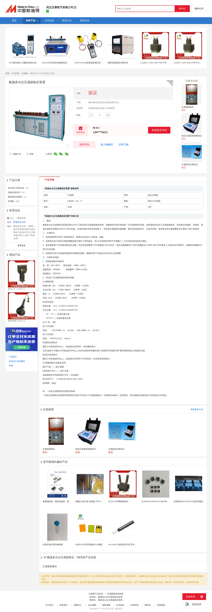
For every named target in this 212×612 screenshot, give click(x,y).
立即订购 (123, 144)
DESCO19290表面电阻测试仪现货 (90, 63)
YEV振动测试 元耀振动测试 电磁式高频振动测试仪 (32, 63)
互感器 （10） (14, 201)
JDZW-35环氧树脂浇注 (118, 501)
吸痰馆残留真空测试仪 (118, 63)
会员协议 (120, 605)
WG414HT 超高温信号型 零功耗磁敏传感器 (127, 544)
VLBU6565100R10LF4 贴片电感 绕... (157, 501)
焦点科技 (110, 608)
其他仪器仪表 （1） (17, 192)
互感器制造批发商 (115, 594)
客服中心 (78, 605)
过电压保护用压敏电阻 (53, 544)
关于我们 (49, 605)
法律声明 (134, 605)
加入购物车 (107, 144)
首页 (7, 73)
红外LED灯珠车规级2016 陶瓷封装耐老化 (93, 544)
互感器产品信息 (96, 594)
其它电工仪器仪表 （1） (19, 188)
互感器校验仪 (188, 107)
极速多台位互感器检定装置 (110, 597)
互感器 (25, 73)
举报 (29, 154)
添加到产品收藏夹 (17, 361)
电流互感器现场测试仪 (192, 136)
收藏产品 (15, 154)
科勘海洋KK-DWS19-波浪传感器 (188, 501)
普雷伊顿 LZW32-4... (17, 321)
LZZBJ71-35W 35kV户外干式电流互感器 (158, 63)
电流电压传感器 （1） (18, 197)
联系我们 (64, 605)
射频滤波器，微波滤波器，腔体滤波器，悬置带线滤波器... (69, 501)
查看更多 (21, 245)
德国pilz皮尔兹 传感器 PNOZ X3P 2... (91, 501)
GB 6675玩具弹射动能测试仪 (55, 63)
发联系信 (84, 144)
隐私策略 (106, 605)
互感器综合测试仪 (190, 164)
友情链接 (161, 605)
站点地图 (92, 605)
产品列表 (16, 73)
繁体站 (148, 605)
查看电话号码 (159, 130)
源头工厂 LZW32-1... (17, 289)
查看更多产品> (197, 409)
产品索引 (13, 357)
